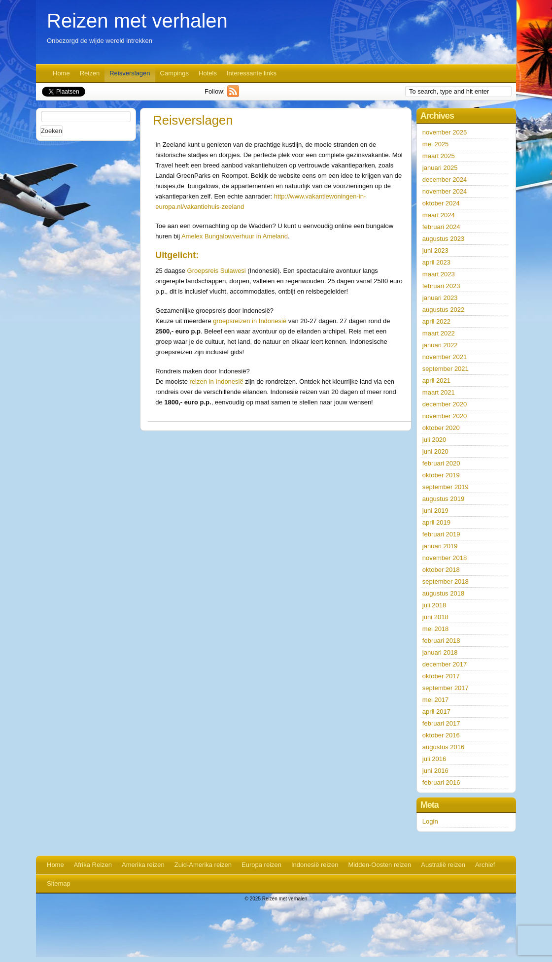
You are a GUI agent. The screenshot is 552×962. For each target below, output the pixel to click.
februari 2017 (441, 723)
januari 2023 (440, 297)
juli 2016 (434, 759)
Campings (174, 73)
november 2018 (444, 558)
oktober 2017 (441, 676)
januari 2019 (440, 546)
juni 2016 (435, 770)
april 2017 (436, 711)
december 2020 (444, 404)
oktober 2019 (441, 475)
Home (61, 73)
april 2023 (436, 262)
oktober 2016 (441, 735)
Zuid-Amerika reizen (203, 864)
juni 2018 (435, 617)
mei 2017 (435, 699)
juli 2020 (434, 439)
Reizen (90, 73)
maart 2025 (438, 156)
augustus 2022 (443, 309)
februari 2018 (441, 640)
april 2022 (436, 321)
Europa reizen (261, 864)
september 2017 (445, 688)
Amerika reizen (143, 864)
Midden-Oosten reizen (379, 864)
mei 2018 (435, 628)
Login (430, 821)
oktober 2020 (441, 427)
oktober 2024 (441, 203)
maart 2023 (438, 274)
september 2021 (445, 368)
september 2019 (445, 487)
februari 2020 (441, 463)
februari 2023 (441, 286)
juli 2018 (434, 605)
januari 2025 (440, 167)
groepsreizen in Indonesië (250, 321)
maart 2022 (438, 333)
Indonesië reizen (314, 864)
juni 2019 (435, 510)
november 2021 (444, 357)
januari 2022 (440, 345)
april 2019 (436, 522)
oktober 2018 (441, 569)
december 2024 (444, 179)
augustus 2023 (443, 238)
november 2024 (444, 191)
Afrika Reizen (93, 864)
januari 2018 (440, 652)
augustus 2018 (443, 593)
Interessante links (251, 73)
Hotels (208, 73)
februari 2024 (441, 227)
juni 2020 (435, 451)
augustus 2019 (443, 498)
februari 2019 (441, 534)
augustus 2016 (443, 747)
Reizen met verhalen (137, 21)
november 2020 (444, 416)
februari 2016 (441, 782)
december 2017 (444, 664)
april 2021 (436, 380)
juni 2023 (435, 250)
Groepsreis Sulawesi (216, 270)
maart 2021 (438, 392)
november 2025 (444, 132)
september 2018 (445, 581)
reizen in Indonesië (216, 381)
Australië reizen (443, 864)
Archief (485, 864)
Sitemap (58, 883)
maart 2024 (438, 215)
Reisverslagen (129, 73)
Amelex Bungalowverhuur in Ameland (234, 236)
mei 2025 (435, 144)
